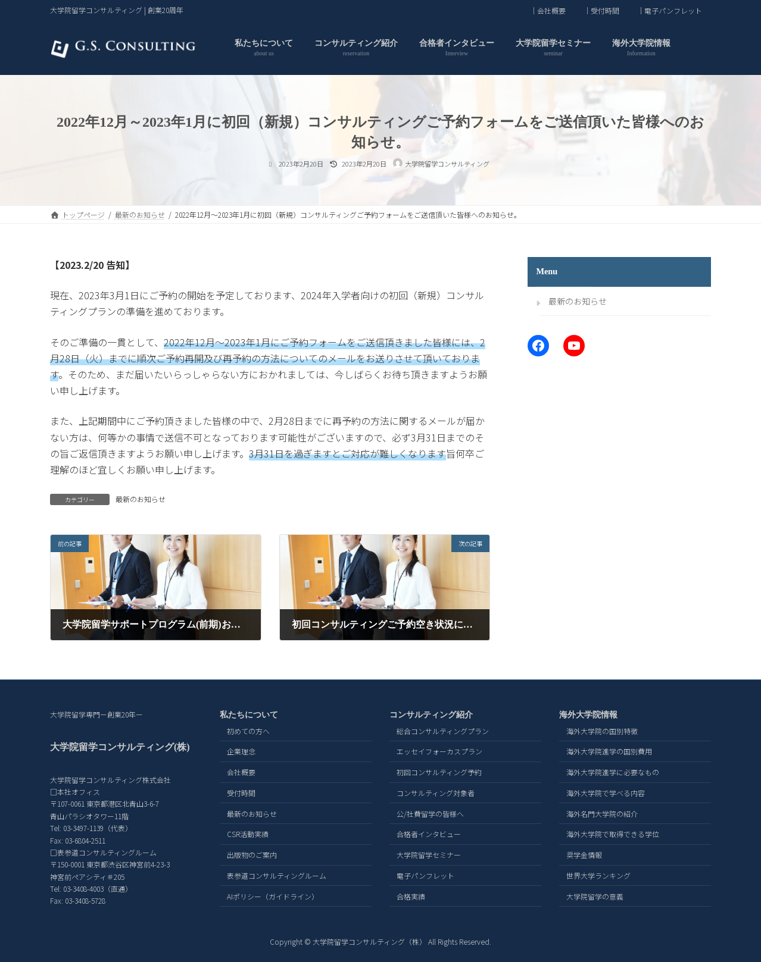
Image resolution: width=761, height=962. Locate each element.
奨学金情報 (584, 855)
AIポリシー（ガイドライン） (273, 896)
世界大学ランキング (598, 875)
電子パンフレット (425, 875)
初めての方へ (248, 730)
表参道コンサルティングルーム (276, 875)
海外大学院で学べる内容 (605, 792)
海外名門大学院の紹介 (602, 813)
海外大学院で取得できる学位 (612, 834)
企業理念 (241, 751)
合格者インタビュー (429, 834)
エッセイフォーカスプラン (439, 751)
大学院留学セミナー (429, 855)
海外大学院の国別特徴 (602, 730)
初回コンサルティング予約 (439, 772)
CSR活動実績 (248, 834)
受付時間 (241, 792)
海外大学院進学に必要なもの (612, 772)
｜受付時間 (601, 10)
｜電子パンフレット (669, 10)
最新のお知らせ (141, 499)
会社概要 (241, 772)
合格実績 (411, 896)
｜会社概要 (548, 10)
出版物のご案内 (252, 855)
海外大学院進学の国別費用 (609, 751)
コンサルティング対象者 (436, 792)
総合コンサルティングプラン (443, 730)
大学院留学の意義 (594, 896)
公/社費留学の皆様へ (430, 813)
